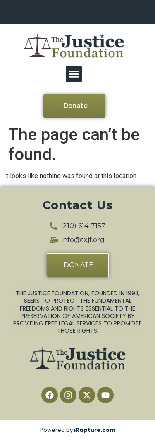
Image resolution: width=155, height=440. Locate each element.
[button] (74, 74)
